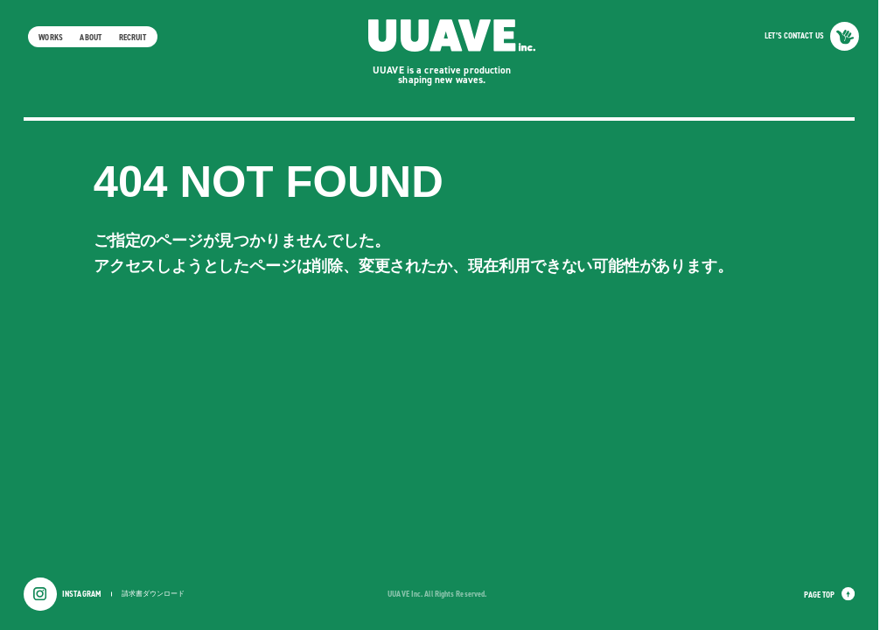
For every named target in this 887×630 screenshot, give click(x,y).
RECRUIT (133, 37)
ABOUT (90, 37)
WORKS (50, 37)
